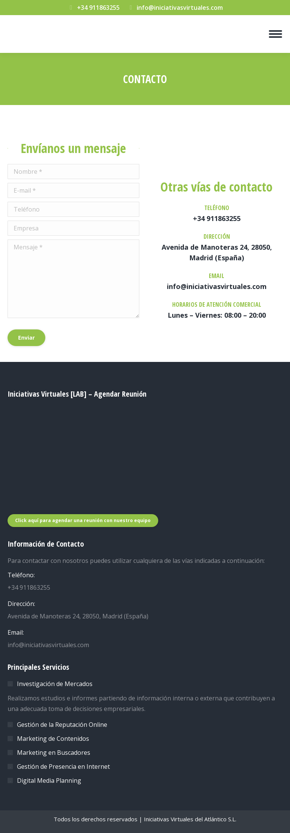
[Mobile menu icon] (275, 34)
